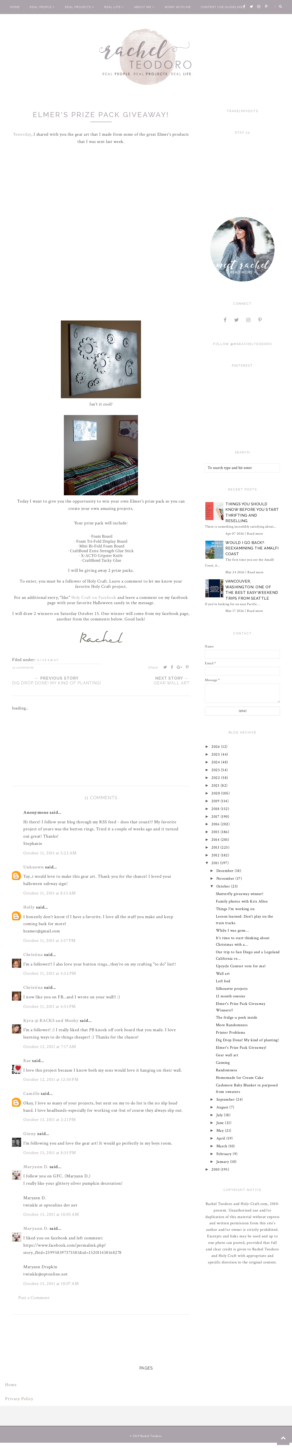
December (225, 870)
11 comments (23, 667)
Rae (27, 1061)
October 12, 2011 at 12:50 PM (50, 1079)
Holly (29, 907)
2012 (216, 855)
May (220, 1130)
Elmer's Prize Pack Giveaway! (241, 1047)
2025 (216, 754)
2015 (216, 832)
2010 (216, 1169)
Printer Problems (230, 1032)
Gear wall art (227, 1055)
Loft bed (223, 981)
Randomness (226, 1070)
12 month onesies (230, 996)
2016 (216, 824)
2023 (216, 770)
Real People (42, 7)
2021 (216, 785)
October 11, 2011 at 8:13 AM (49, 893)
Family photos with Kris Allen (242, 901)
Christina (33, 954)
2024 (216, 762)
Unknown (33, 867)
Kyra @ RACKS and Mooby (51, 1020)
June (220, 1122)
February (224, 1154)
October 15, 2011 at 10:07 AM (51, 1283)
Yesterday (22, 134)
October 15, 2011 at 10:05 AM (51, 1214)
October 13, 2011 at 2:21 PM (49, 1119)
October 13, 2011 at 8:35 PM (49, 1153)
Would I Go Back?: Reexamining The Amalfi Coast (251, 548)
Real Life (114, 7)
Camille (31, 1093)
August (223, 1107)
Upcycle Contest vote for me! (241, 966)
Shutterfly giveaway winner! (239, 894)
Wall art (223, 973)
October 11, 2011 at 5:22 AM (50, 853)
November (226, 878)
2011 (216, 863)
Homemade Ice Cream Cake (240, 1077)
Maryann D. (35, 1167)
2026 (216, 746)
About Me (144, 7)
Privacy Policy (19, 1399)
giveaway (48, 660)
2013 (216, 847)
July (220, 1115)
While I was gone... (232, 930)
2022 (216, 777)
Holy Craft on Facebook (93, 597)
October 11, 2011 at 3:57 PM (49, 940)
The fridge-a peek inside (236, 1017)
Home (15, 7)
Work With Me (178, 7)
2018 (216, 809)
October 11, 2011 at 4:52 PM (49, 973)
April (221, 1138)
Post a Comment (34, 1298)
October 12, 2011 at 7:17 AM (49, 1047)
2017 (216, 816)
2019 (216, 801)
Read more (255, 533)
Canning (223, 1062)
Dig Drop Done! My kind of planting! (247, 1040)
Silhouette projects (232, 988)
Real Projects (79, 7)
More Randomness (232, 1025)
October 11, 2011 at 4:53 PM (49, 1006)
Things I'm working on (235, 909)
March (222, 1146)
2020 (216, 793)
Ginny (29, 1134)
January (223, 1161)
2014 (216, 839)
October (223, 886)
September (226, 1099)
